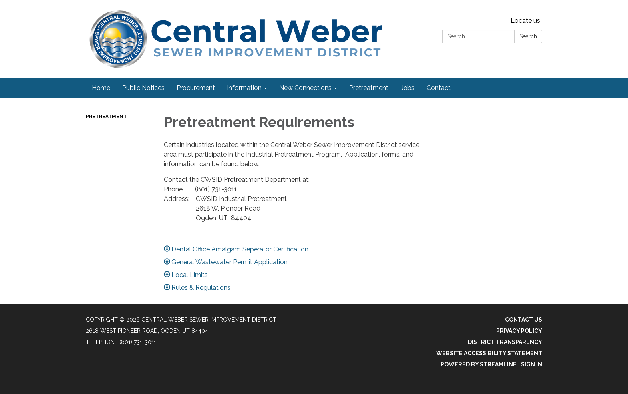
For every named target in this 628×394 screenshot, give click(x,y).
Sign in (531, 364)
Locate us (525, 20)
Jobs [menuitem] (408, 88)
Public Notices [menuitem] (143, 88)
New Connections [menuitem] (305, 88)
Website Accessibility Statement (489, 353)
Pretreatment (106, 116)
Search (528, 36)
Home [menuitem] (101, 88)
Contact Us (523, 319)
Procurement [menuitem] (196, 88)
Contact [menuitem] (439, 88)
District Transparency (505, 342)
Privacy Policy (519, 331)
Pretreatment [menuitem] (368, 88)
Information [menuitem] (244, 88)
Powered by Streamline (479, 364)
